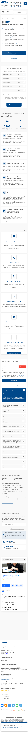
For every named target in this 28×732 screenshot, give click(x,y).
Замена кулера (6, 78)
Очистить (22, 366)
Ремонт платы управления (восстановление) (8, 90)
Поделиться (2, 705)
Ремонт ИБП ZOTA (5, 660)
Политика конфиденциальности (14, 717)
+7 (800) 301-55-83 (16, 2)
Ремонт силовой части (7, 86)
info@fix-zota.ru (5, 675)
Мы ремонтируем (6, 12)
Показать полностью (7, 503)
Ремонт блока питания (7, 74)
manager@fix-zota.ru (6, 679)
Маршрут (6, 586)
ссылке (7, 653)
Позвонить (20, 12)
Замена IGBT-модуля (7, 82)
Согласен (23, 727)
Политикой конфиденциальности (17, 529)
